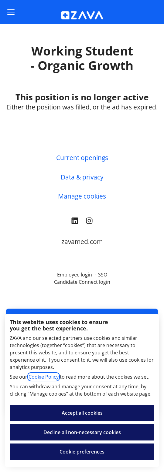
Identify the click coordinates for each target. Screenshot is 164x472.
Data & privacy (82, 177)
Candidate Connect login (82, 282)
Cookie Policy (44, 376)
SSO (102, 274)
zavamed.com (82, 241)
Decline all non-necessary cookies (82, 432)
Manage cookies (82, 196)
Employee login (74, 274)
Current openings (82, 157)
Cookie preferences (82, 451)
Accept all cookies (82, 413)
